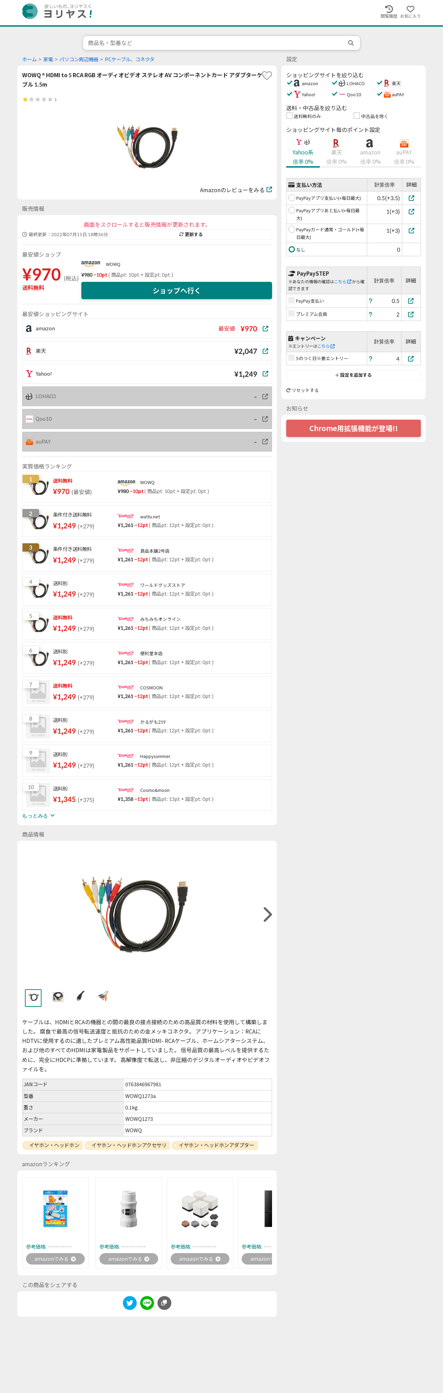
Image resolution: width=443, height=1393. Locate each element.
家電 (48, 59)
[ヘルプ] (370, 300)
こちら (342, 281)
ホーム (29, 59)
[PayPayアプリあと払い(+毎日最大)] (411, 211)
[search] (351, 43)
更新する (191, 234)
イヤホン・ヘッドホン (54, 1145)
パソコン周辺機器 (79, 59)
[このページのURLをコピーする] (164, 1304)
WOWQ (113, 264)
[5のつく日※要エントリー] (411, 358)
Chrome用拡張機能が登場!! (353, 428)
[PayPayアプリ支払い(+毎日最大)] (411, 198)
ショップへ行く (177, 290)
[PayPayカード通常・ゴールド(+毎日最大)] (411, 230)
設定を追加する (353, 375)
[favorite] (267, 75)
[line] (147, 1305)
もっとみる (38, 816)
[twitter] (129, 1305)
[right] (267, 914)
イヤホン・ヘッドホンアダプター (216, 1145)
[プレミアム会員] (411, 314)
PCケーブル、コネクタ (129, 59)
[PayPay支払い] (411, 300)
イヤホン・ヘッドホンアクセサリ (128, 1145)
